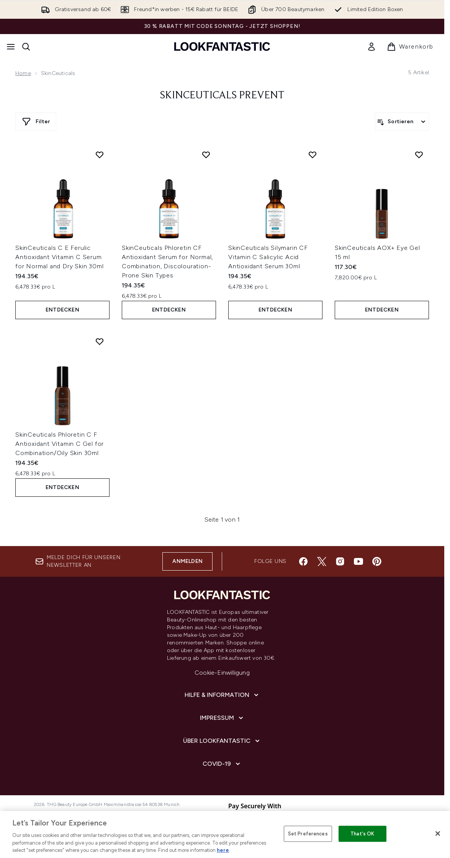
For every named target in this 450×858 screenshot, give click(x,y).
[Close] (437, 833)
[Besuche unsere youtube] (358, 561)
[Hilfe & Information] (222, 695)
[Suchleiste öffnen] (26, 46)
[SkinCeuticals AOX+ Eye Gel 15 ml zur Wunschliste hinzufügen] (419, 154)
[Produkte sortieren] (402, 122)
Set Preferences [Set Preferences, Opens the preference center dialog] (308, 834)
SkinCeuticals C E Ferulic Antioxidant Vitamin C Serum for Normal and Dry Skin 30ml (59, 257)
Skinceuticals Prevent (222, 95)
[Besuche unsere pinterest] (377, 561)
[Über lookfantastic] (222, 741)
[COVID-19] (222, 763)
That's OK (362, 834)
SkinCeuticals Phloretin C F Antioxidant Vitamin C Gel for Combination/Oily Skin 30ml (59, 444)
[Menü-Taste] (10, 46)
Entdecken (62, 310)
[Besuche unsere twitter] (322, 561)
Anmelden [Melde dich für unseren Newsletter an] (187, 561)
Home (23, 73)
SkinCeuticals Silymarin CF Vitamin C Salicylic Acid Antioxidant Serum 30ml (268, 257)
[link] (371, 46)
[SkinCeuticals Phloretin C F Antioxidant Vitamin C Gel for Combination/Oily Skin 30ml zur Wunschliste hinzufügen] (99, 341)
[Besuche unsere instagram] (340, 561)
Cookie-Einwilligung (222, 672)
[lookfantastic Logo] (222, 46)
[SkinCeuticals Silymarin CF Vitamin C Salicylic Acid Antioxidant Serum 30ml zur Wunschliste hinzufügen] (312, 154)
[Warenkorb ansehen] (410, 46)
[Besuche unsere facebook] (303, 561)
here (223, 850)
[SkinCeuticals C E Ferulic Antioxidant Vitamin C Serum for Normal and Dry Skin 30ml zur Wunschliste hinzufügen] (99, 154)
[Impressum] (222, 718)
